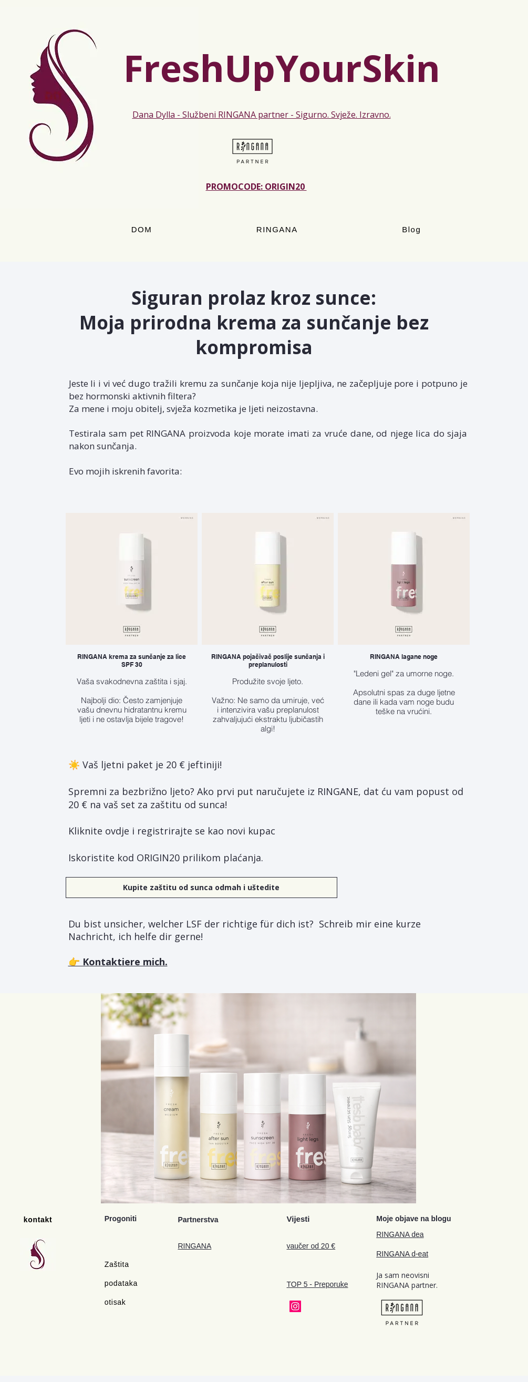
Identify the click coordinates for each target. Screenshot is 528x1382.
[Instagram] (295, 1306)
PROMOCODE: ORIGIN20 (256, 186)
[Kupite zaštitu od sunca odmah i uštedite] (201, 887)
